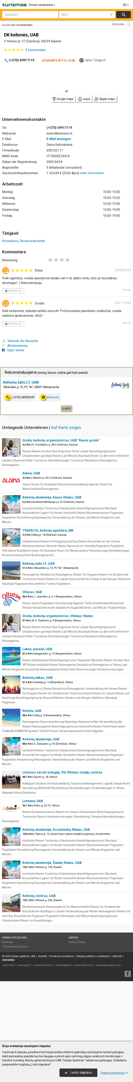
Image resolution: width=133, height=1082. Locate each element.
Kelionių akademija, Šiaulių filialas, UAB (52, 923)
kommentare (35, 50)
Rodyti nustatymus (114, 1072)
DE (126, 5)
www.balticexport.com (108, 1025)
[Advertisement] (66, 396)
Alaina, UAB (31, 533)
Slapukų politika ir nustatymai (93, 1016)
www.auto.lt (24, 1025)
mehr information (92, 173)
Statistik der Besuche (20, 341)
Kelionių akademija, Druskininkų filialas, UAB (56, 890)
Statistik (117, 1016)
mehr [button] (66, 469)
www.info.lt (9, 1025)
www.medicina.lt (84, 1025)
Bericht (127, 289)
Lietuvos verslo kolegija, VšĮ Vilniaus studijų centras (62, 833)
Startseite (7, 1002)
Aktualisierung (14, 346)
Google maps (63, 99)
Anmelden (8, 1020)
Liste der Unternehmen (17, 25)
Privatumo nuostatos (62, 1016)
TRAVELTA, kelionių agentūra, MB (47, 591)
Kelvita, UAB (31, 771)
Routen (81, 1002)
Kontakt (42, 1016)
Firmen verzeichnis (42, 5)
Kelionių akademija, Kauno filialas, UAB (51, 558)
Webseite (49, 457)
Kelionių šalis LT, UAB (21, 442)
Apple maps (104, 99)
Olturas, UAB (32, 652)
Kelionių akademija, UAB (40, 799)
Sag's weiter (13, 350)
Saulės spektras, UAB (23, 1016)
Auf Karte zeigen (66, 487)
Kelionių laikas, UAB (37, 738)
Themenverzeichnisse (15, 1007)
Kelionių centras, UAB (39, 956)
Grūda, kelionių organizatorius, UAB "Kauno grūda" (61, 501)
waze (83, 99)
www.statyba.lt (63, 1025)
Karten (73, 998)
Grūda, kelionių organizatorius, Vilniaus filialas (57, 676)
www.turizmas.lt (43, 1025)
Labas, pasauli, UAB (37, 709)
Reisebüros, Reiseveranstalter (23, 241)
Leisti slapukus (78, 1072)
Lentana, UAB (32, 861)
